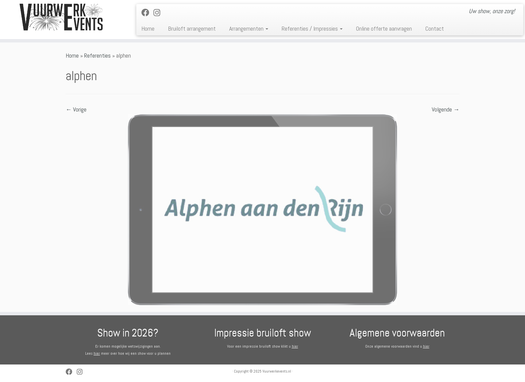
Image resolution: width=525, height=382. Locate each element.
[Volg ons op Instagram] (159, 13)
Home (147, 28)
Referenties (97, 55)
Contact (434, 28)
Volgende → (445, 109)
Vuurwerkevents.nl (276, 371)
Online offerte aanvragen (384, 28)
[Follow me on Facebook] (147, 13)
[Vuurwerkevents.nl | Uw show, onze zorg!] (60, 17)
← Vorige (76, 109)
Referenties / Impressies (312, 28)
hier (97, 353)
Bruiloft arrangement (192, 28)
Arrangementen (248, 28)
